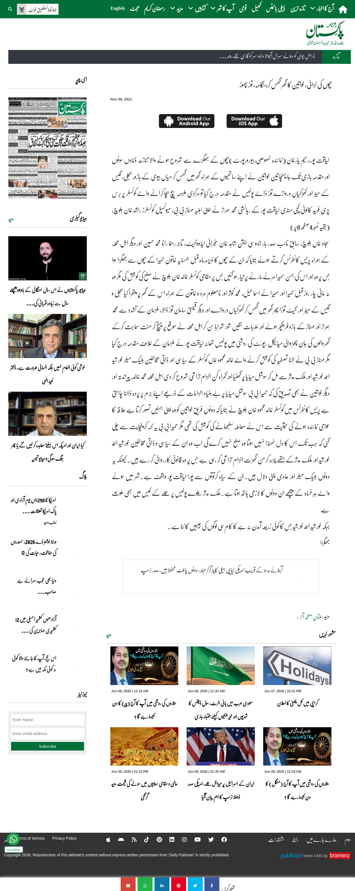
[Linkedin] (168, 839)
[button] (11, 8)
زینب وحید (50, 522)
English (117, 8)
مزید (108, 634)
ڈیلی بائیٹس (275, 8)
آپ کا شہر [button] (222, 8)
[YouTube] (194, 839)
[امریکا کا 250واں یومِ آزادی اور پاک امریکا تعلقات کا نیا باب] (73, 509)
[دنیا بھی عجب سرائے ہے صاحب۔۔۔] (73, 590)
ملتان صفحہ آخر (311, 616)
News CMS (313, 856)
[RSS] (131, 839)
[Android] (117, 839)
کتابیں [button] (197, 8)
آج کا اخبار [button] (322, 8)
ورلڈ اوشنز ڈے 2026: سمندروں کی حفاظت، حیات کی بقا (33, 547)
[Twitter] (207, 839)
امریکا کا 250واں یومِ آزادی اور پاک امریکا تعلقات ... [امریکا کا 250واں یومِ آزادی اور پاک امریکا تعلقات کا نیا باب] (33, 505)
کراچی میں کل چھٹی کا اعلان (297, 703)
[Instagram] (181, 839)
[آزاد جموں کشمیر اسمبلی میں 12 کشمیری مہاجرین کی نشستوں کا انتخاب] (73, 629)
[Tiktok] (143, 839)
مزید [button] (176, 8)
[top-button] (6, 841)
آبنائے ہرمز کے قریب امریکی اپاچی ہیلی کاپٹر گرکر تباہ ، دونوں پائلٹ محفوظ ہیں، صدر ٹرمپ (211, 570)
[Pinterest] (155, 839)
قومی (243, 8)
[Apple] (104, 839)
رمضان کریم (154, 8)
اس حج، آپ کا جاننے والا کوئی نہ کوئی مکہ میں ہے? (34, 664)
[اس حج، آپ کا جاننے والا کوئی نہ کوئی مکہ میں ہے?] (73, 668)
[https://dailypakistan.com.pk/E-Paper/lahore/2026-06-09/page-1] (47, 147)
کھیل (256, 8)
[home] (343, 9)
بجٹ (134, 8)
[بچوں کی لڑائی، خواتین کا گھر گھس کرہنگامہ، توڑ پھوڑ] (211, 884)
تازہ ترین (297, 8)
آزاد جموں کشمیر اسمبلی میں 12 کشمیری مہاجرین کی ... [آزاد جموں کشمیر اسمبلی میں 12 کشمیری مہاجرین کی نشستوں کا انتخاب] (35, 625)
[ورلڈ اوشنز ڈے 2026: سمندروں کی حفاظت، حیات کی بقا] (73, 551)
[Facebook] (220, 839)
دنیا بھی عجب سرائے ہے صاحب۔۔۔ (36, 586)
